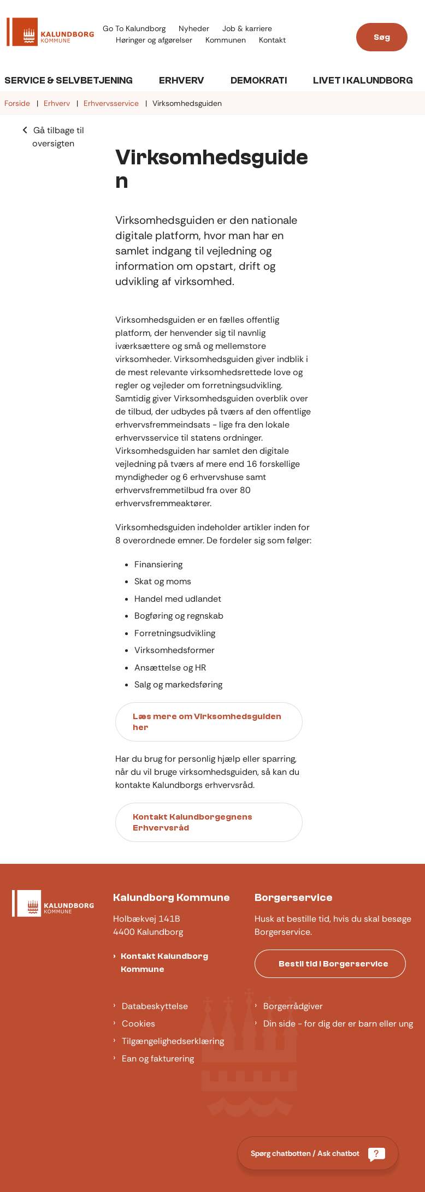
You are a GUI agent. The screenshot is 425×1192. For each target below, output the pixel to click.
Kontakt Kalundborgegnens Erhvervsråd (192, 822)
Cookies (138, 1023)
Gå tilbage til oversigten (58, 136)
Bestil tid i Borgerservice (333, 964)
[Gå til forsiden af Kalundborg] (47, 33)
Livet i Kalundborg (363, 80)
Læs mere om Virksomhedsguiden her (207, 721)
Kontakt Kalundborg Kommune (164, 962)
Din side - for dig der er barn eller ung (338, 1023)
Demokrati (259, 80)
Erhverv (181, 80)
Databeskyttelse (155, 1006)
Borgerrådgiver (293, 1006)
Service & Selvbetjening (68, 80)
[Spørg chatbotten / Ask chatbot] (318, 1153)
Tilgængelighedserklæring (173, 1041)
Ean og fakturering (158, 1058)
